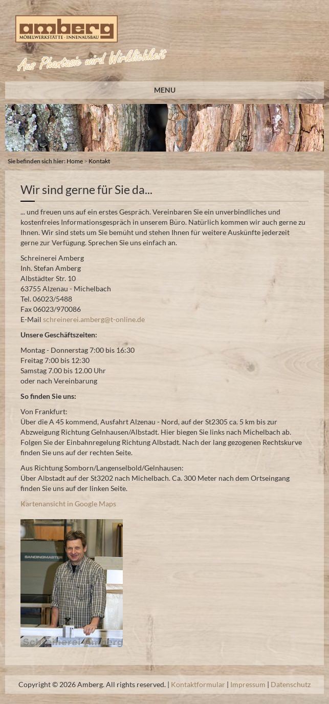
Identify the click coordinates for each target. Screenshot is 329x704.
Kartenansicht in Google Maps (68, 503)
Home (75, 161)
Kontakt (99, 161)
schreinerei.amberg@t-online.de (94, 319)
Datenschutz (291, 684)
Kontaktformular (198, 684)
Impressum (248, 684)
